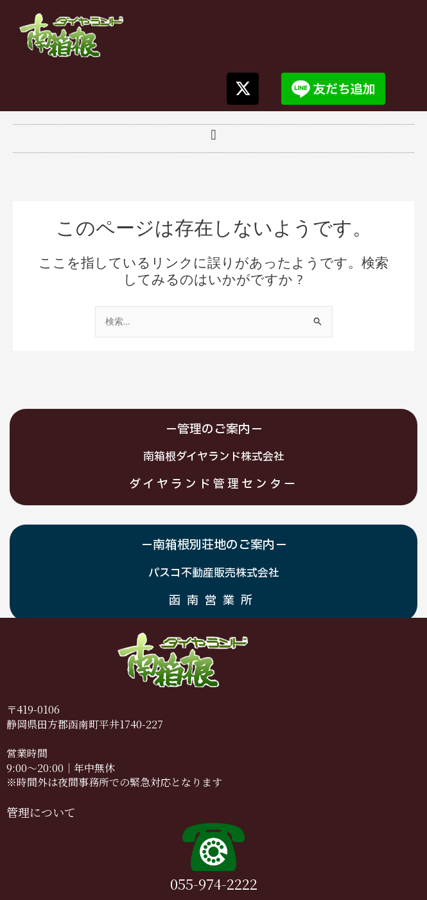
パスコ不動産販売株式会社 (213, 573)
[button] (213, 135)
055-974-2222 (213, 884)
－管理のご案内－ (214, 429)
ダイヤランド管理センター (213, 484)
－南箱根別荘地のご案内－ (214, 545)
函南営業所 (214, 600)
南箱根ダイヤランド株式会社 (213, 457)
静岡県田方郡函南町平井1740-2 (79, 724)
